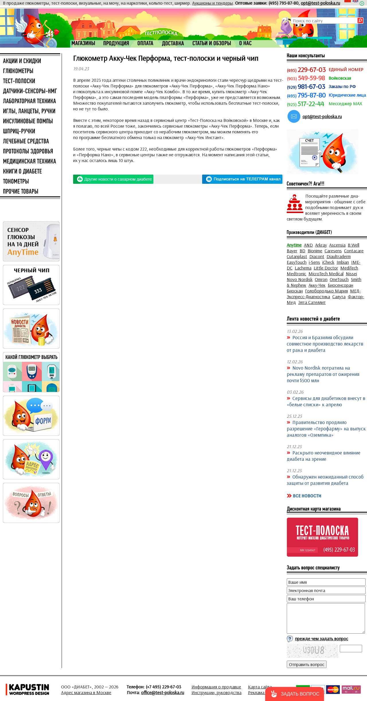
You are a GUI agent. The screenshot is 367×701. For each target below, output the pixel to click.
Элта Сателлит (312, 302)
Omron (321, 279)
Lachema (303, 268)
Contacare (354, 250)
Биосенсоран (340, 285)
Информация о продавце (216, 687)
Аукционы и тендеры (212, 3)
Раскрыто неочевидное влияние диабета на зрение (323, 455)
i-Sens (314, 262)
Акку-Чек (317, 285)
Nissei (351, 273)
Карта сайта (260, 687)
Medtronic (296, 273)
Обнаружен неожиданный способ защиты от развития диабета (325, 479)
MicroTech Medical (326, 273)
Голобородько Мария (326, 291)
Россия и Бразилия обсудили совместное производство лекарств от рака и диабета (325, 343)
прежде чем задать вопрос (321, 638)
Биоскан (295, 291)
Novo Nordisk (300, 279)
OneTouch (339, 279)
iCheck (328, 262)
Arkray (321, 245)
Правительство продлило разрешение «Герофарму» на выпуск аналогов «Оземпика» (326, 428)
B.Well (353, 245)
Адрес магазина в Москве (86, 692)
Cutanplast (297, 256)
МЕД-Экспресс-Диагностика (324, 293)
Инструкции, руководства (216, 692)
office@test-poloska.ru (162, 692)
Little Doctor (326, 268)
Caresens (333, 250)
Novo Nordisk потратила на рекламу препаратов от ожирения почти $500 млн (323, 373)
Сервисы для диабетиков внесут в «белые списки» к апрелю (326, 401)
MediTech (349, 268)
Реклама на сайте (265, 692)
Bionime (315, 250)
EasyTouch (297, 262)
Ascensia (337, 245)
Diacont (316, 256)
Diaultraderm (339, 256)
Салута (338, 296)
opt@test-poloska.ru (320, 3)
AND (308, 245)
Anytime (294, 245)
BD (302, 250)
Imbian (343, 262)
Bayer (292, 250)
